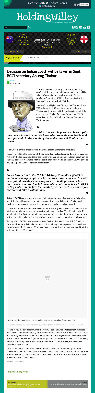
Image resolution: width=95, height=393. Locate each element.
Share (12, 83)
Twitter (76, 27)
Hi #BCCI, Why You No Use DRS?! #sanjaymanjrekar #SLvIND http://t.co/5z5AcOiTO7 (42, 320)
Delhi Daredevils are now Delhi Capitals (45, 63)
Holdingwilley (47, 17)
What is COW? (14, 51)
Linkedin (80, 27)
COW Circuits (81, 51)
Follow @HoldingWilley (17, 371)
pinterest (88, 27)
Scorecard (47, 47)
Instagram (84, 27)
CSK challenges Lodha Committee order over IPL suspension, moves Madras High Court (24, 385)
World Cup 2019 (33, 58)
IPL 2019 (45, 58)
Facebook (73, 27)
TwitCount (17, 83)
